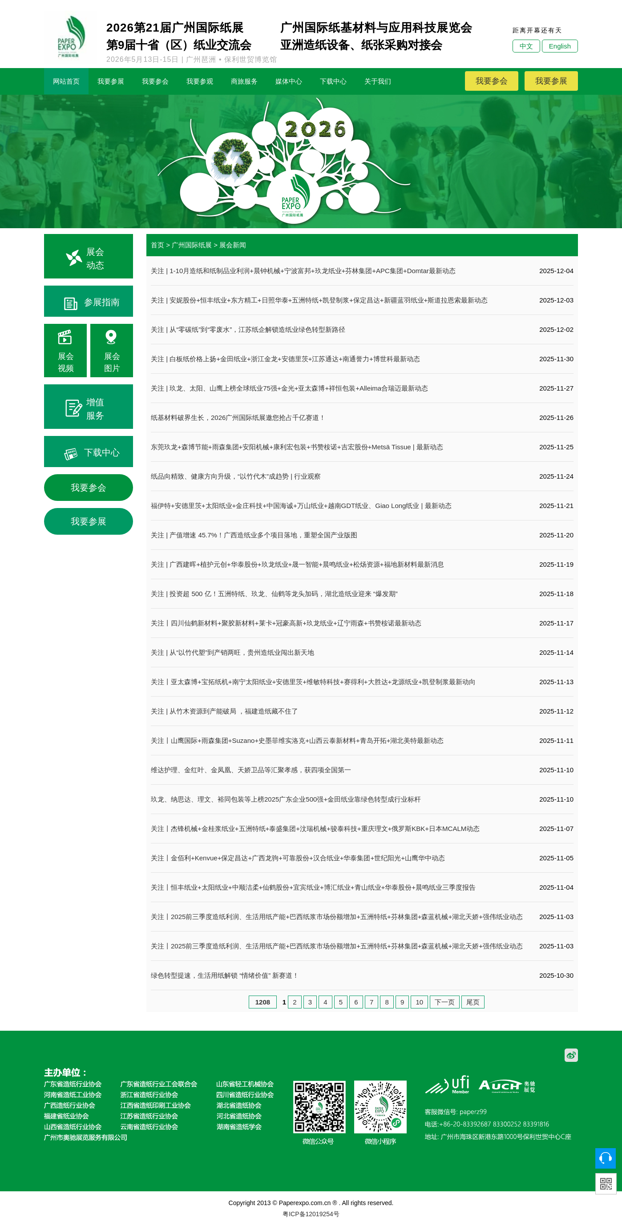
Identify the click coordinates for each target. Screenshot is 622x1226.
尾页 (473, 1002)
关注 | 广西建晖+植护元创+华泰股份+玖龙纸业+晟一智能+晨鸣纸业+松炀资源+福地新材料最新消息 (297, 564)
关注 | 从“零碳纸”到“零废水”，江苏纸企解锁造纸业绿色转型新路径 (248, 329)
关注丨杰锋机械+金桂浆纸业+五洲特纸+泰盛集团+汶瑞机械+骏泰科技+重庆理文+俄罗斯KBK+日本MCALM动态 (315, 828)
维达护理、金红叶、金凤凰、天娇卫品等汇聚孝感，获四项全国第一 (251, 770)
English (560, 46)
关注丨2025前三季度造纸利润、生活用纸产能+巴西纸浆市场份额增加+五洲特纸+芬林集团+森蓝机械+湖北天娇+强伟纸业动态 (337, 916)
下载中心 (333, 81)
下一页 (445, 1002)
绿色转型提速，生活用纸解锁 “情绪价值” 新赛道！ (225, 975)
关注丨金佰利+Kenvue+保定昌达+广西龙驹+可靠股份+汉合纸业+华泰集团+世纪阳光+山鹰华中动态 (298, 858)
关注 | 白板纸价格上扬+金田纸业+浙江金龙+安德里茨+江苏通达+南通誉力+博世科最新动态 (285, 359)
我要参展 (110, 81)
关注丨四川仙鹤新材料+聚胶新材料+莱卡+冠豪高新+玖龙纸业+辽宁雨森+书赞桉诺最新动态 (286, 623)
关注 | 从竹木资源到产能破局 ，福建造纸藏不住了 (224, 711)
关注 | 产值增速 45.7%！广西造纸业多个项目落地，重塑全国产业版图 (254, 535)
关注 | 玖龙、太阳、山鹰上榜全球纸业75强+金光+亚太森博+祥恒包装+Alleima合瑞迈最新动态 (289, 388)
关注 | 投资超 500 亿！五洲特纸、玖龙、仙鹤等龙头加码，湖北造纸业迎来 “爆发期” (274, 593)
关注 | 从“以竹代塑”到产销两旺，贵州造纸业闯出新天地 (232, 652)
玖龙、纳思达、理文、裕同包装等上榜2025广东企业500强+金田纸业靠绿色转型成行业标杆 (286, 799)
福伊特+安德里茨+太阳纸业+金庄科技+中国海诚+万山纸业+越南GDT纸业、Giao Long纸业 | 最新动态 (301, 505)
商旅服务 (244, 81)
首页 (157, 245)
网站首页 (66, 81)
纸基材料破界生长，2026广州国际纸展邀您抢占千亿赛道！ (238, 417)
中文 (526, 46)
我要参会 (155, 81)
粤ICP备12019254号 (311, 1214)
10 (419, 1002)
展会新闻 (232, 245)
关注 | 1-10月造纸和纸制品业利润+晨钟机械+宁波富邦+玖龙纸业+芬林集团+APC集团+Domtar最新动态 (303, 270)
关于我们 (377, 81)
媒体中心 (288, 81)
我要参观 (199, 81)
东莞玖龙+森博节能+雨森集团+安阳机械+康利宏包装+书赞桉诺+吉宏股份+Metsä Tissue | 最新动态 (297, 447)
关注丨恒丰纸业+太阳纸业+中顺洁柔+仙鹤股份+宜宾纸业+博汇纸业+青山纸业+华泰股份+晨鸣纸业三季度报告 (313, 887)
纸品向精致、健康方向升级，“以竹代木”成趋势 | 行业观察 (236, 476)
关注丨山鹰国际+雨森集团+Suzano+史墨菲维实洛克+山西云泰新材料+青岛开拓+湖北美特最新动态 (297, 740)
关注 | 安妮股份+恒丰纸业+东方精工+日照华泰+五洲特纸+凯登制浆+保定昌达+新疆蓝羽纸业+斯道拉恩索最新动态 (319, 300)
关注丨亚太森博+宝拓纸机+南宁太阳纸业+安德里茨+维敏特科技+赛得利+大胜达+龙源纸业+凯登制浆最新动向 (313, 682)
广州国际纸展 (192, 245)
